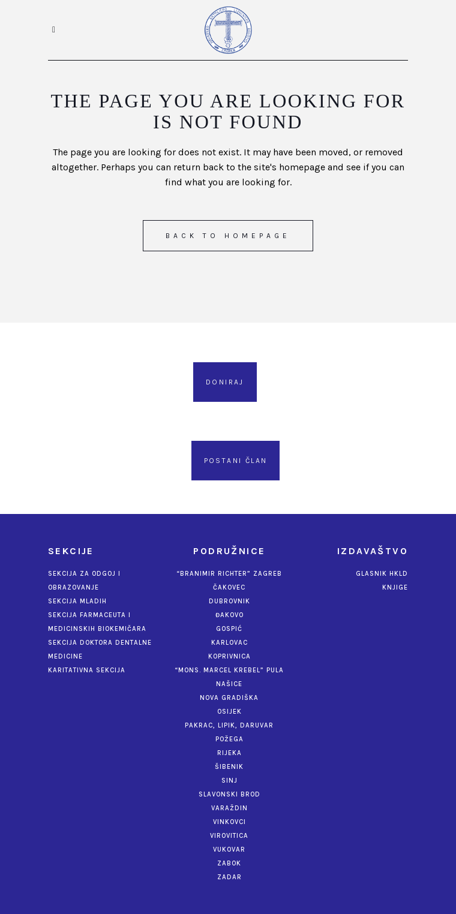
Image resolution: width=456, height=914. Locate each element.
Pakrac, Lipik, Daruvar (229, 725)
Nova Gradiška (229, 698)
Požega (229, 739)
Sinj (229, 780)
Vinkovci (229, 822)
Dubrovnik (229, 601)
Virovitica (229, 836)
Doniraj (225, 382)
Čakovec (229, 587)
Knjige (395, 587)
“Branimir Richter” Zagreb (229, 574)
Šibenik (229, 767)
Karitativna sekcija (86, 670)
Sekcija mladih (77, 601)
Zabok (229, 863)
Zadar (229, 877)
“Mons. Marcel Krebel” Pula (229, 670)
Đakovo (229, 615)
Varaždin (229, 808)
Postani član (236, 460)
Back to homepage (228, 235)
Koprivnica (229, 656)
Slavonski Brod (229, 794)
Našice (229, 684)
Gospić (229, 629)
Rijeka (229, 753)
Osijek (229, 711)
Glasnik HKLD (382, 574)
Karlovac (229, 643)
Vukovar (229, 849)
